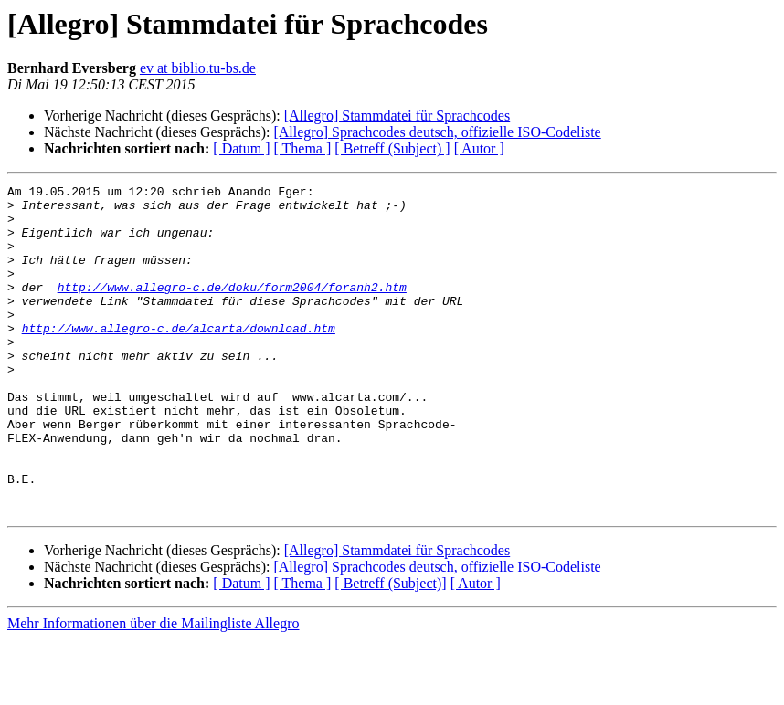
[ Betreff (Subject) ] (392, 148)
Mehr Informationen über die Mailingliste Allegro (153, 689)
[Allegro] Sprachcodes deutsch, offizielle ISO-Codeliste (436, 132)
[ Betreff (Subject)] (390, 649)
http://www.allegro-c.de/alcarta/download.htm (178, 358)
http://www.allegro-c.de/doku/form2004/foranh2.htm (232, 308)
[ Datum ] (241, 148)
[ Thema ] (303, 148)
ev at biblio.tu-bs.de (198, 68)
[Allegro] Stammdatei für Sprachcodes (397, 115)
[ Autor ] (479, 148)
